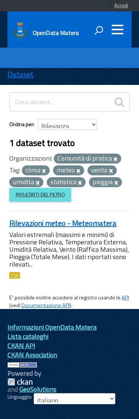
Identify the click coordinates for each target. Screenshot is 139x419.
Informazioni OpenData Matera (51, 327)
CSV (15, 275)
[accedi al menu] (117, 29)
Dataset (20, 74)
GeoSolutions (37, 389)
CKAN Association (32, 355)
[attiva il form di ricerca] (99, 30)
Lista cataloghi (27, 336)
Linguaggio (19, 397)
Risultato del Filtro (40, 195)
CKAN (20, 382)
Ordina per (21, 124)
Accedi (121, 5)
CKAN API (21, 346)
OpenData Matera (56, 33)
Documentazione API (45, 305)
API (125, 297)
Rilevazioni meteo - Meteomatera (62, 223)
